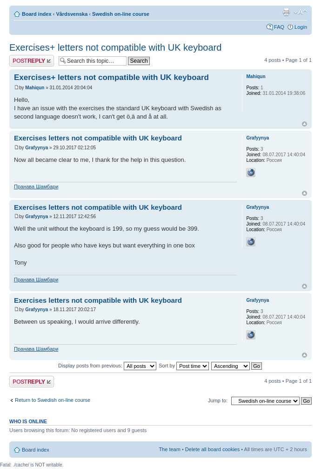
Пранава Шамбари (36, 186)
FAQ (279, 27)
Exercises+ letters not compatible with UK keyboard (115, 47)
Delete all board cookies (212, 449)
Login (300, 27)
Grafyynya (36, 147)
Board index (37, 14)
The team (169, 449)
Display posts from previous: (107, 365)
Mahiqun (34, 87)
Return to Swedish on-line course (52, 400)
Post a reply (31, 61)
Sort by (184, 365)
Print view (286, 12)
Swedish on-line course (120, 14)
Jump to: (217, 400)
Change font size (300, 12)
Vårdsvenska (71, 14)
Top (304, 124)
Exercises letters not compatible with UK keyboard (98, 138)
